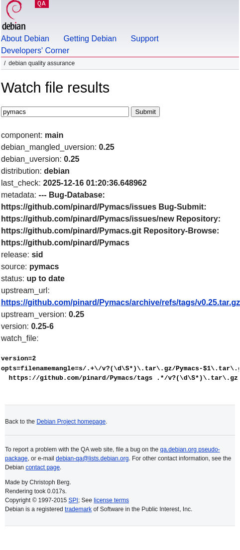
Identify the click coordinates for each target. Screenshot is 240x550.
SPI (73, 500)
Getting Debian (90, 38)
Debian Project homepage (71, 421)
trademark (78, 509)
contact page (42, 467)
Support (145, 38)
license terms (111, 500)
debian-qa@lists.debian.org (92, 458)
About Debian (25, 38)
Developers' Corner (35, 50)
